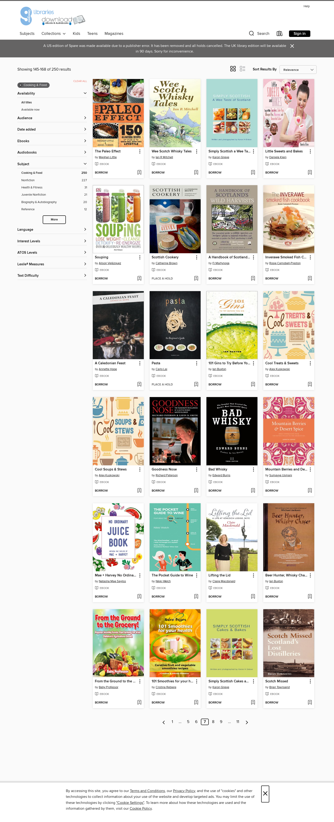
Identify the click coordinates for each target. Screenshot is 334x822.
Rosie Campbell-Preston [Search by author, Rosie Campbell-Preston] (285, 263)
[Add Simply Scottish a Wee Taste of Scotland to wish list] (253, 173)
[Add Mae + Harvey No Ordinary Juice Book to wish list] (139, 597)
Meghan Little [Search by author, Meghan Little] (108, 157)
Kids (76, 33)
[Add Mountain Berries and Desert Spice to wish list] (310, 491)
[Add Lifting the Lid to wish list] (253, 597)
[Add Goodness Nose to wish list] (196, 491)
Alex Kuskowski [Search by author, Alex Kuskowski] (279, 369)
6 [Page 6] (196, 721)
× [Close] (265, 794)
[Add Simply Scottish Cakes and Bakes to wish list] (253, 703)
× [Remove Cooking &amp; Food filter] (20, 85)
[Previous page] (163, 722)
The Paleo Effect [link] (108, 151)
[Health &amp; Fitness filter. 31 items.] (54, 187)
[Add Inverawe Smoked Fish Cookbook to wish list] (310, 279)
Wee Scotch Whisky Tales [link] (172, 151)
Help (307, 6)
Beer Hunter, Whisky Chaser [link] (286, 575)
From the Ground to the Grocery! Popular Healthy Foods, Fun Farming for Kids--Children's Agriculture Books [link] (116, 681)
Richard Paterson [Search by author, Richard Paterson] (167, 475)
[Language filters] (52, 229)
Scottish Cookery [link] (165, 257)
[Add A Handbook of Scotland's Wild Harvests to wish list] (253, 279)
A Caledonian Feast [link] (110, 363)
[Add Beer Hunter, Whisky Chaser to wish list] (310, 597)
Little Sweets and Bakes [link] (284, 151)
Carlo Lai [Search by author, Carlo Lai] (161, 369)
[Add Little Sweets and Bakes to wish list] (310, 173)
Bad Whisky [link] (218, 469)
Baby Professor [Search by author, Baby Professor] (108, 687)
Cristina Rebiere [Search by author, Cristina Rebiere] (166, 687)
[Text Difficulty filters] (52, 275)
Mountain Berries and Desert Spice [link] (286, 469)
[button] (258, 34)
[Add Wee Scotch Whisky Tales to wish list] (196, 173)
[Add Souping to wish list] (139, 279)
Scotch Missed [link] (276, 681)
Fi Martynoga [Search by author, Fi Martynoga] (220, 263)
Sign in (300, 33)
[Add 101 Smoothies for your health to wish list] (196, 703)
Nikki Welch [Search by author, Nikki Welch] (163, 581)
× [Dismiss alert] (292, 46)
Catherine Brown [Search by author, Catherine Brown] (166, 263)
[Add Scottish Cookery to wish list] (196, 279)
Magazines (114, 33)
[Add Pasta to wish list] (196, 385)
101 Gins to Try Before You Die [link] (230, 363)
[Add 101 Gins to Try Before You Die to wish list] (253, 385)
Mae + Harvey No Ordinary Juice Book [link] (116, 575)
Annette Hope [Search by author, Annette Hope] (108, 369)
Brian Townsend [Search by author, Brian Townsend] (279, 687)
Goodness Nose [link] (164, 469)
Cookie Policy (141, 808)
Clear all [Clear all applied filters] (80, 81)
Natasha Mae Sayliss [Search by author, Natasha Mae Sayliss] (112, 581)
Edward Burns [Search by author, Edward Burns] (221, 475)
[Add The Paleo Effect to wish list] (139, 173)
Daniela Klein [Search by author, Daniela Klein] (277, 157)
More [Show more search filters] (54, 220)
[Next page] (246, 722)
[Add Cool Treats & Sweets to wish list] (310, 385)
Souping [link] (101, 257)
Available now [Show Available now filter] (30, 110)
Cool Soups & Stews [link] (111, 469)
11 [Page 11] (237, 721)
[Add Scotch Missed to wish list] (310, 703)
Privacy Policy (184, 791)
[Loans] (280, 34)
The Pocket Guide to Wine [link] (172, 575)
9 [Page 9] (221, 721)
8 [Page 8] (213, 721)
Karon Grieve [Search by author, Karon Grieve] (220, 157)
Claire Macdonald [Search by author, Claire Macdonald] (223, 581)
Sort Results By (265, 69)
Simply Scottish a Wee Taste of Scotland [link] (230, 151)
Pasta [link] (156, 363)
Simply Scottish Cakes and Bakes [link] (230, 681)
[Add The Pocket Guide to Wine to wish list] (196, 597)
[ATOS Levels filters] (52, 252)
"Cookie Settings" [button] (130, 802)
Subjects (27, 33)
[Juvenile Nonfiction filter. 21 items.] (54, 194)
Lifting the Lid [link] (220, 575)
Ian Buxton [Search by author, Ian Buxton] (219, 369)
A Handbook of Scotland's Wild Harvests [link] (230, 257)
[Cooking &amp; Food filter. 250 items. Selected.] (54, 173)
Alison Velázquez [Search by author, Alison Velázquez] (110, 263)
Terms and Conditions (147, 791)
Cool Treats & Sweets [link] (282, 363)
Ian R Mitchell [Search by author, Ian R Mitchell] (164, 157)
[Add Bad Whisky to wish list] (253, 491)
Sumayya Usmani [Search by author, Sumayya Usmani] (280, 475)
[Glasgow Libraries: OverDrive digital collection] (52, 16)
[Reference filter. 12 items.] (54, 209)
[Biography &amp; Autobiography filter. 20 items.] (54, 202)
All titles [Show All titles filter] (26, 103)
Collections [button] (54, 33)
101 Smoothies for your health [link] (173, 681)
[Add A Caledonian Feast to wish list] (139, 385)
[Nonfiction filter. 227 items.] (54, 180)
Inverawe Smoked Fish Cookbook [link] (286, 257)
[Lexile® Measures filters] (52, 264)
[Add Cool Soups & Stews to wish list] (139, 491)
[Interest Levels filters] (52, 241)
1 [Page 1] (172, 721)
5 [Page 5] (188, 721)
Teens (92, 33)
